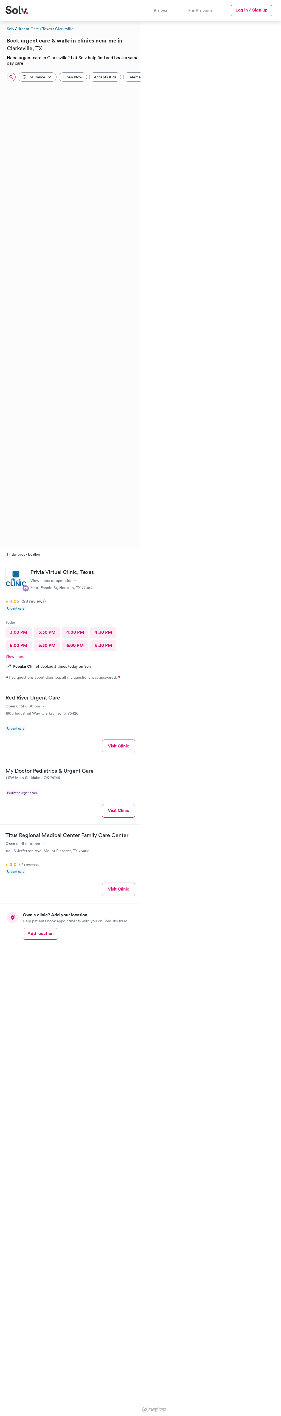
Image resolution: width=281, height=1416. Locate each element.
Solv (10, 28)
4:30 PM (103, 632)
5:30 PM (46, 645)
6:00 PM (75, 645)
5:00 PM (18, 645)
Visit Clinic (118, 746)
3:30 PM (46, 632)
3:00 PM (18, 632)
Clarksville (64, 28)
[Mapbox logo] (154, 1409)
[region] (210, 717)
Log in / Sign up (251, 10)
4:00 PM (75, 632)
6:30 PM (103, 645)
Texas (47, 28)
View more (14, 656)
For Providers (201, 10)
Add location (40, 933)
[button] (191, 86)
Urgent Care (28, 28)
